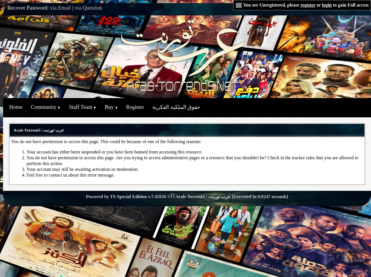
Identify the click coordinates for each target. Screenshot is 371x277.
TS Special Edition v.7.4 (133, 196)
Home (15, 107)
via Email (60, 8)
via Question (88, 8)
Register (135, 107)
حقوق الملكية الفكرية (176, 107)
